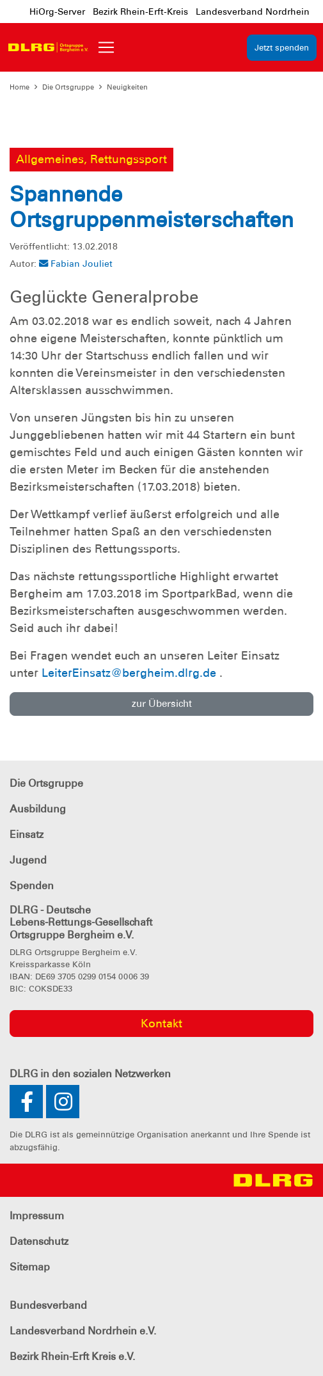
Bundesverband (48, 1305)
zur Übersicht (162, 703)
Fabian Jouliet (76, 263)
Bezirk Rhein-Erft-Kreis (140, 11)
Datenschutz (39, 1241)
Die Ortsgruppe (68, 87)
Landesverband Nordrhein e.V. (83, 1331)
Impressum (37, 1216)
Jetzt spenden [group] (282, 47)
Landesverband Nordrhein (253, 11)
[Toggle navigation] (106, 47)
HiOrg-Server (57, 11)
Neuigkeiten (127, 87)
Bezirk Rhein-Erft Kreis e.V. (72, 1356)
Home (19, 87)
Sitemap (30, 1267)
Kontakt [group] (161, 1023)
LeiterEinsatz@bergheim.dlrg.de (129, 673)
